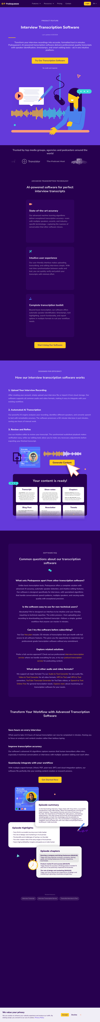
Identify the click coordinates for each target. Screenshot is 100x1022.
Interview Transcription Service (47, 898)
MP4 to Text (76, 677)
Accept (65, 1015)
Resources (49, 3)
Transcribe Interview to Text (69, 898)
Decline (74, 1015)
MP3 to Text (62, 677)
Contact (68, 3)
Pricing (59, 3)
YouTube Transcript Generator (38, 680)
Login (87, 4)
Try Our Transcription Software (50, 60)
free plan (28, 634)
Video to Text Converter (28, 677)
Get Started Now (50, 779)
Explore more (59, 684)
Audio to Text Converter (58, 674)
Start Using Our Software (50, 345)
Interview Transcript (28, 898)
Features (36, 3)
